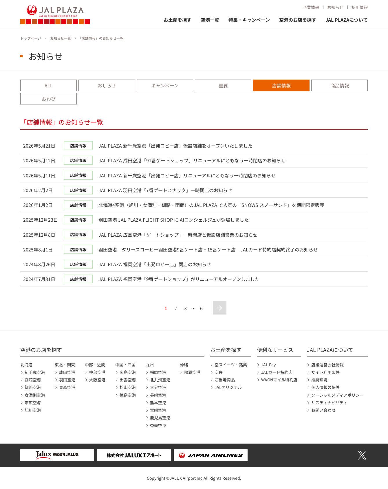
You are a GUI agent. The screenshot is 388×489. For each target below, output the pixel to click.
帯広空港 (33, 402)
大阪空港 (97, 380)
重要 (223, 85)
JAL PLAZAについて (346, 19)
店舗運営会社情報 (327, 364)
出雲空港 (128, 380)
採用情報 (360, 7)
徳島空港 (128, 395)
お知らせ (335, 7)
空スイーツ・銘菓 (231, 364)
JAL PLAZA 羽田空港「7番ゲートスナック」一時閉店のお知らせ (165, 190)
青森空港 (67, 387)
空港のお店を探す (297, 19)
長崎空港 (158, 395)
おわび (49, 98)
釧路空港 (33, 387)
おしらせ (107, 85)
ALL (49, 85)
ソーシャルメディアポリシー (337, 395)
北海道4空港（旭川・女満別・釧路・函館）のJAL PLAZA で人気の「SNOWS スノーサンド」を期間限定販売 (211, 204)
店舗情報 (281, 85)
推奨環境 (319, 380)
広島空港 (128, 372)
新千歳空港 (35, 372)
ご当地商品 (225, 380)
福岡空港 (158, 372)
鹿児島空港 (160, 417)
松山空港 (128, 387)
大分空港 (158, 387)
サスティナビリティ (329, 402)
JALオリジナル (228, 387)
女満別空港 (35, 395)
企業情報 (311, 7)
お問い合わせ (323, 410)
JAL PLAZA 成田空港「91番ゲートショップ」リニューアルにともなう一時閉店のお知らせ (191, 160)
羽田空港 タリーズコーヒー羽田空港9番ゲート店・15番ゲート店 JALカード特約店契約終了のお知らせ (208, 249)
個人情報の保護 (325, 387)
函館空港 (33, 380)
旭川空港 (33, 410)
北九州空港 (160, 380)
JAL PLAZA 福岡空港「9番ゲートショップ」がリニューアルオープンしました (178, 278)
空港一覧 (210, 19)
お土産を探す (177, 19)
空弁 (219, 372)
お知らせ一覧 (60, 38)
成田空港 (67, 372)
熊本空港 (158, 402)
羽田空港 (67, 380)
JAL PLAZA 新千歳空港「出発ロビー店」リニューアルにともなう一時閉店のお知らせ (187, 175)
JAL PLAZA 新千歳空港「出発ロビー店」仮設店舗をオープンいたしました (175, 145)
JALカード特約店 (276, 372)
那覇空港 (192, 372)
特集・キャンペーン (249, 19)
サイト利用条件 (325, 372)
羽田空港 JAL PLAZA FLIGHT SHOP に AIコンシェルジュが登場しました (173, 219)
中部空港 (97, 372)
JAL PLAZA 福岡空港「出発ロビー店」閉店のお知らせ (154, 264)
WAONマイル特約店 (279, 380)
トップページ (30, 38)
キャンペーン (165, 85)
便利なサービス (275, 349)
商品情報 (339, 85)
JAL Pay (268, 364)
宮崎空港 (158, 410)
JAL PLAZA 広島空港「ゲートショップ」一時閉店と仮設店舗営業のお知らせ (177, 234)
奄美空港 (158, 425)
